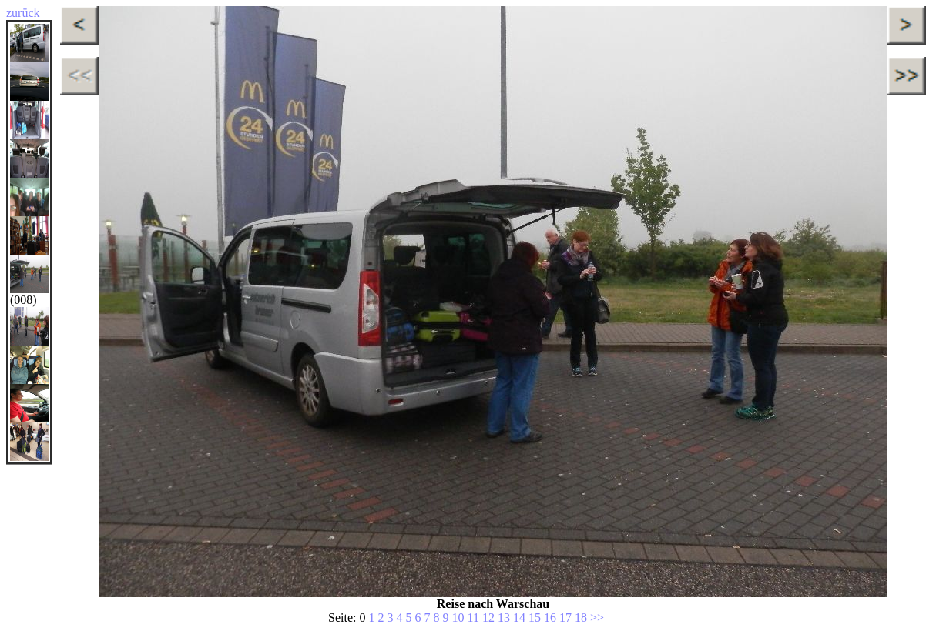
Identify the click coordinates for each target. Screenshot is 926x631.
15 (534, 617)
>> (597, 617)
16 (550, 617)
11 (472, 617)
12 (488, 617)
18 (581, 617)
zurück (23, 12)
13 (504, 617)
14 (519, 617)
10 (457, 617)
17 (565, 617)
